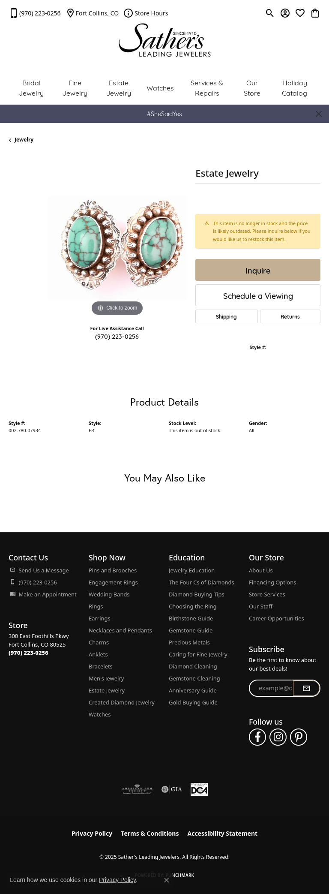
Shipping (226, 316)
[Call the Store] (28, 652)
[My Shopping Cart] (315, 12)
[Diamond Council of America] (199, 789)
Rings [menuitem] (96, 606)
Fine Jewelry (75, 87)
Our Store (252, 87)
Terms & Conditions (150, 833)
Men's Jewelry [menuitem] (106, 678)
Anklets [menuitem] (98, 654)
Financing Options (272, 582)
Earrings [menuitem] (100, 618)
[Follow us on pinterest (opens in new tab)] (298, 737)
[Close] (318, 113)
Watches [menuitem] (100, 714)
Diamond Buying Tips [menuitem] (196, 594)
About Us (261, 570)
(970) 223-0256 (117, 335)
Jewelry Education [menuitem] (192, 570)
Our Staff (260, 606)
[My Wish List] (300, 12)
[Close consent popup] (166, 880)
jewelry (24, 139)
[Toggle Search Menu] (270, 12)
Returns (290, 316)
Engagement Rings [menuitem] (113, 582)
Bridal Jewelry (31, 87)
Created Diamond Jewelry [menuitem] (122, 702)
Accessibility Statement (222, 833)
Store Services (267, 594)
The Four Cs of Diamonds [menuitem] (201, 582)
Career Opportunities (276, 618)
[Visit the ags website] (137, 789)
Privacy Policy (92, 833)
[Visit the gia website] (172, 789)
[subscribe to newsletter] (306, 688)
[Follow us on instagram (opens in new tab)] (278, 737)
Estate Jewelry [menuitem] (107, 690)
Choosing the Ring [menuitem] (192, 606)
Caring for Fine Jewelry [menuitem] (198, 654)
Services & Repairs (207, 87)
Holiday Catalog (294, 87)
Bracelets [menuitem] (101, 666)
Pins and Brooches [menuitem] (113, 570)
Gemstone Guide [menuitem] (190, 630)
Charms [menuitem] (99, 642)
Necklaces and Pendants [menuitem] (120, 630)
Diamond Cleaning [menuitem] (193, 666)
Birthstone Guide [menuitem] (191, 618)
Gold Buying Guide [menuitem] (193, 702)
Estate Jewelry (118, 87)
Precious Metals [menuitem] (189, 642)
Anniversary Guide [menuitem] (193, 690)
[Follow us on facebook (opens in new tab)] (257, 737)
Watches (160, 87)
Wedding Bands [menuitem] (109, 594)
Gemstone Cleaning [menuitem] (194, 678)
